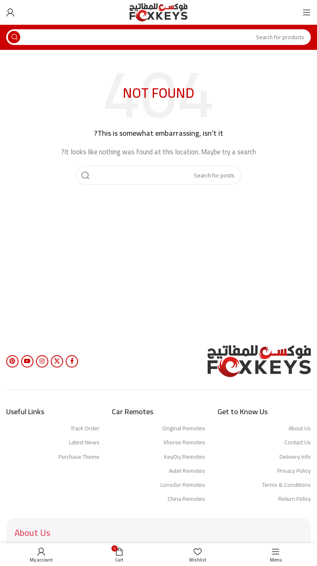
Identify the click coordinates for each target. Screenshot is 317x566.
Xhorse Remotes (184, 442)
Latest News (84, 442)
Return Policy (294, 498)
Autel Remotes (187, 470)
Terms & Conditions (286, 484)
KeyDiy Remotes (184, 456)
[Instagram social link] (42, 361)
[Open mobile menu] (306, 12)
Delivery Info (295, 456)
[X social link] (57, 361)
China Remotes (186, 498)
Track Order (85, 428)
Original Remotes (183, 428)
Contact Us (297, 442)
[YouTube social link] (27, 361)
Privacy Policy (294, 470)
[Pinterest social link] (12, 361)
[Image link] (259, 360)
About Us (300, 428)
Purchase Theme (79, 456)
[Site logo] (158, 12)
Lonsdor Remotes (183, 484)
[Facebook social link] (72, 361)
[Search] (158, 37)
